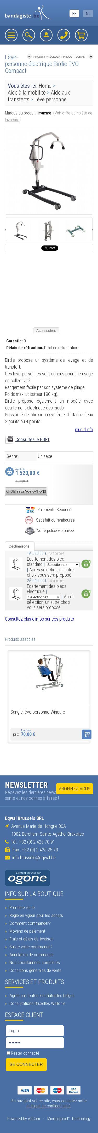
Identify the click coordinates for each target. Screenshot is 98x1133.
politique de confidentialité (48, 1105)
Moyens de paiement (26, 931)
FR (74, 13)
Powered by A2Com (23, 1118)
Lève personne (50, 99)
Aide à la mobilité (27, 92)
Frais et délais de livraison (31, 939)
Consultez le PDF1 (32, 439)
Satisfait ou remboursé (49, 520)
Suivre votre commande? (30, 946)
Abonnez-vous (74, 789)
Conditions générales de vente (34, 970)
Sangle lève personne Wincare (37, 712)
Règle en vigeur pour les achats (35, 915)
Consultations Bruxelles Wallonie (36, 1003)
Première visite (21, 907)
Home (45, 86)
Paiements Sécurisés (49, 509)
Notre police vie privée (49, 530)
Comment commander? (29, 923)
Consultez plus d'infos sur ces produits (39, 619)
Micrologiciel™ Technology (69, 1118)
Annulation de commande (31, 954)
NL (88, 13)
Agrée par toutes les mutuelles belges (41, 995)
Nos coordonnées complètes (34, 962)
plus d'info (84, 429)
